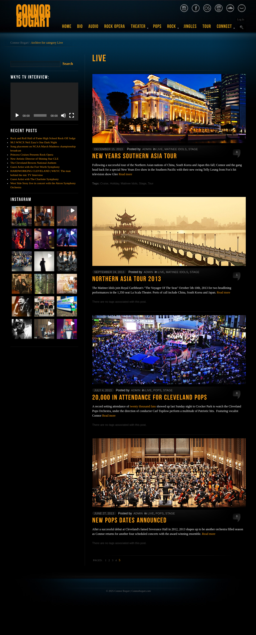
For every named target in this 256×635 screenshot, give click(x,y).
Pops (157, 390)
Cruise (104, 183)
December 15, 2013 (108, 149)
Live (160, 149)
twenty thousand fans (143, 406)
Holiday (114, 183)
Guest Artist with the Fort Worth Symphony (35, 166)
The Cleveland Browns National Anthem (33, 162)
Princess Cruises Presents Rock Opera (31, 154)
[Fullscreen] (71, 115)
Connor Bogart (19, 42)
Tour (150, 183)
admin (146, 149)
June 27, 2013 (104, 513)
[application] (44, 102)
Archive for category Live (47, 42)
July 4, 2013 (103, 390)
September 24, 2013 (109, 272)
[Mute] (63, 115)
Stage (193, 149)
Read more (125, 174)
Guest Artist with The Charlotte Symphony (34, 179)
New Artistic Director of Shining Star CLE (34, 158)
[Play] (17, 115)
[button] (22, 216)
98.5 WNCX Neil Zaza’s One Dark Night (33, 142)
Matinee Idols (175, 149)
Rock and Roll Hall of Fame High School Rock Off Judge (43, 138)
